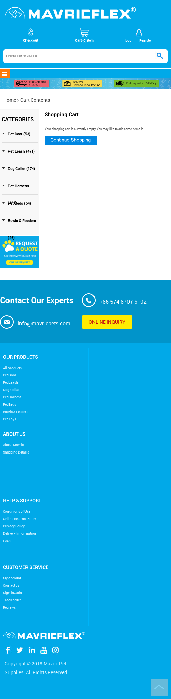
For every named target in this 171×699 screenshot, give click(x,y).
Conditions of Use (16, 511)
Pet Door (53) (19, 134)
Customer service (25, 567)
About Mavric (13, 445)
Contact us (11, 585)
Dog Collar (11, 390)
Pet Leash (10, 382)
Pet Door (9, 375)
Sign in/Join (12, 593)
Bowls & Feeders (15, 412)
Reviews (9, 607)
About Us (14, 434)
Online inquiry (107, 322)
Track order (12, 600)
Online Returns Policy (19, 519)
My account (12, 578)
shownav (5, 73)
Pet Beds (9, 404)
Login (130, 40)
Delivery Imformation (19, 533)
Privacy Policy (14, 526)
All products (12, 368)
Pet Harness (12, 397)
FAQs (7, 541)
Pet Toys (9, 419)
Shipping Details (16, 452)
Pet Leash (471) (21, 151)
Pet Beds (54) (19, 203)
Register (145, 40)
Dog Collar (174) (21, 168)
